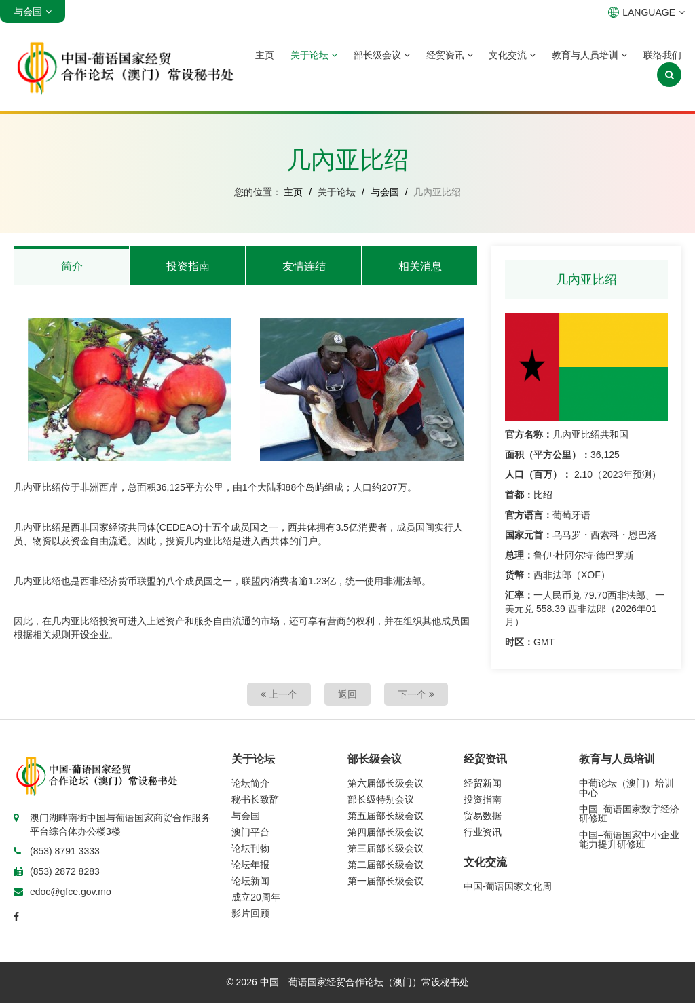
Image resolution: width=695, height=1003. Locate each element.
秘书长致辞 (255, 799)
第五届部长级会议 (386, 815)
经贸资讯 (449, 55)
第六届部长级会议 (386, 783)
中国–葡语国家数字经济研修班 (629, 813)
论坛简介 (250, 783)
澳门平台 (250, 832)
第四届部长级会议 (386, 832)
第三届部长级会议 (386, 848)
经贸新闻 (483, 783)
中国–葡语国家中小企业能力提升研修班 (629, 839)
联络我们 (662, 55)
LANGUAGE (646, 12)
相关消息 (420, 266)
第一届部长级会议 (386, 880)
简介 (72, 266)
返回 (347, 694)
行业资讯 (483, 832)
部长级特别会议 (381, 799)
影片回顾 (250, 913)
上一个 (279, 694)
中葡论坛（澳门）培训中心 (626, 788)
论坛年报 (250, 864)
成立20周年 (255, 897)
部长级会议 (382, 55)
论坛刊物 (250, 848)
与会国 (385, 192)
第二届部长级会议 (386, 864)
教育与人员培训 (589, 55)
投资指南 (188, 266)
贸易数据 (483, 815)
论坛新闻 (250, 880)
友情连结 (304, 266)
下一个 (416, 694)
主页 (264, 55)
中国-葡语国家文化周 (508, 886)
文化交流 (512, 55)
